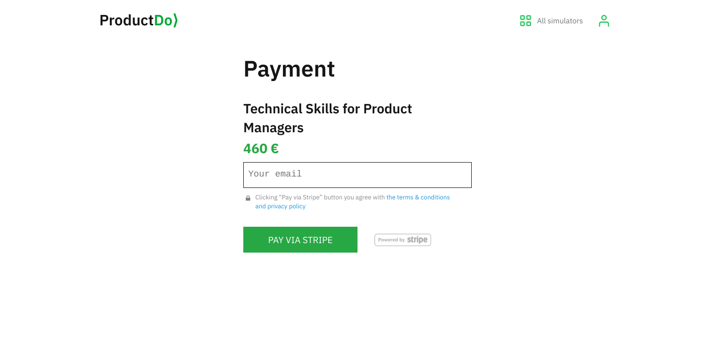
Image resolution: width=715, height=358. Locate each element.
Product (138, 20)
